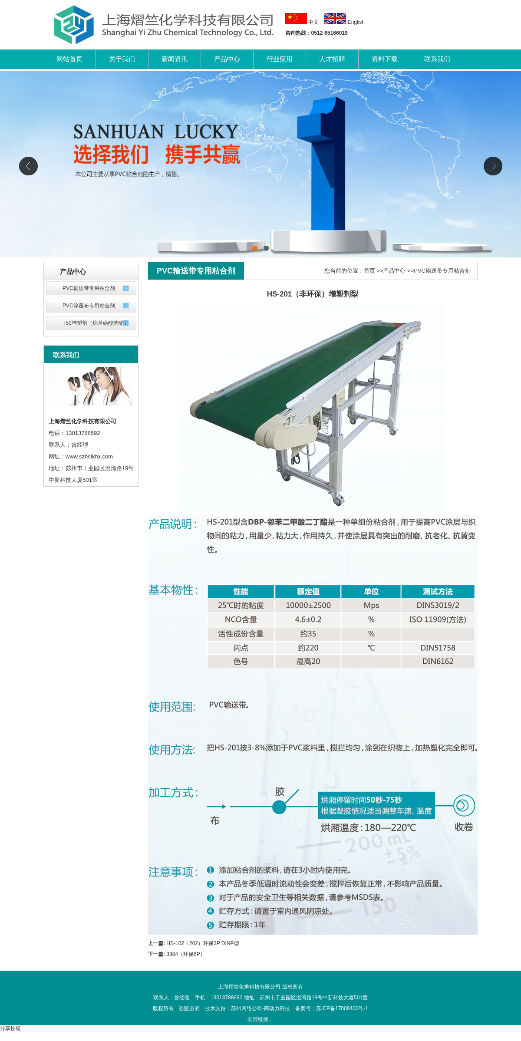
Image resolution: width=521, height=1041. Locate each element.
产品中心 (394, 270)
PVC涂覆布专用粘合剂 (89, 306)
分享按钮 (10, 1028)
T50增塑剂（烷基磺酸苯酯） (96, 323)
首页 (369, 270)
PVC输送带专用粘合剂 (89, 288)
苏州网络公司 (246, 1008)
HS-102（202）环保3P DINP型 (202, 943)
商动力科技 (277, 1008)
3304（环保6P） (185, 954)
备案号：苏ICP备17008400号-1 (331, 1008)
